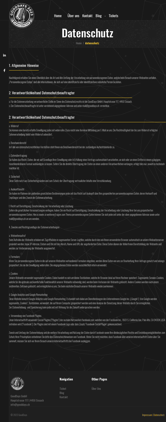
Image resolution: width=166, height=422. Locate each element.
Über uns (73, 15)
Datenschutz (158, 415)
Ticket (63, 389)
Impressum (147, 415)
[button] (4, 10)
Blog (99, 15)
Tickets (113, 15)
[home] (21, 15)
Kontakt (87, 15)
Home (58, 15)
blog (62, 393)
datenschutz (92, 43)
